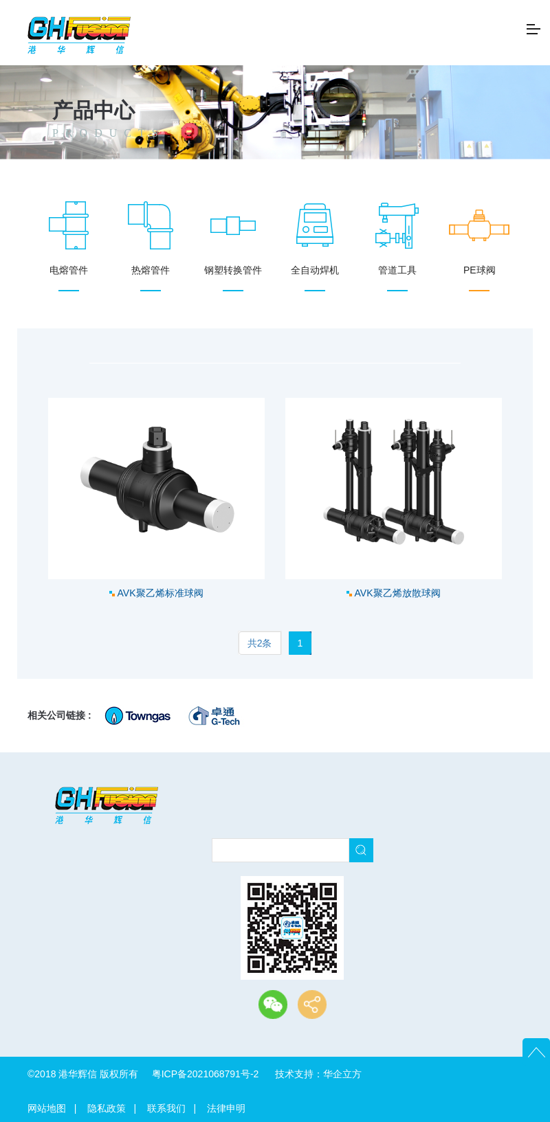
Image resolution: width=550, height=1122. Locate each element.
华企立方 (342, 1073)
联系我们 (166, 1108)
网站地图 (47, 1108)
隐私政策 (106, 1108)
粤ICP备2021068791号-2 (205, 1073)
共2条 (260, 643)
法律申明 (226, 1108)
